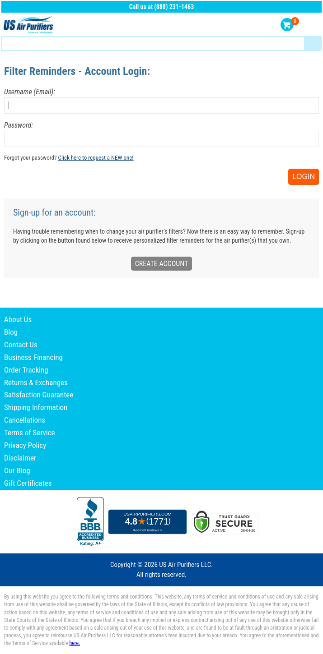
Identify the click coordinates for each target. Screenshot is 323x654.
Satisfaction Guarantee (38, 394)
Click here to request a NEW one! (96, 157)
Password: (18, 125)
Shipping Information (35, 407)
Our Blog (17, 470)
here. (74, 643)
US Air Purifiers (29, 25)
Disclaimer (20, 457)
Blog (11, 331)
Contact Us (20, 344)
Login (303, 176)
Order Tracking (26, 369)
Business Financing (33, 357)
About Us (18, 319)
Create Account (161, 263)
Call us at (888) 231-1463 (161, 6)
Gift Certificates (27, 483)
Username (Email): (29, 92)
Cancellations (24, 419)
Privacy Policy (25, 445)
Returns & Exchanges (36, 382)
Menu (313, 25)
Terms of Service (29, 432)
